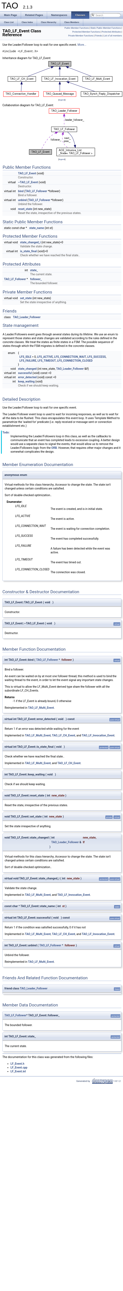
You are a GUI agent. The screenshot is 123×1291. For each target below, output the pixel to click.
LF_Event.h (17, 1063)
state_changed (27, 368)
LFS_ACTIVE (45, 356)
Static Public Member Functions (105, 28)
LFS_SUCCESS (96, 356)
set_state (26, 298)
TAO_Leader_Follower (26, 317)
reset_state (25, 209)
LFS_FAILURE (27, 360)
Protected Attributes (111, 32)
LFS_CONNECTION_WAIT (70, 356)
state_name (36, 228)
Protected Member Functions (86, 32)
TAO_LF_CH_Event (63, 735)
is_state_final (28, 251)
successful (25, 373)
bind (20, 191)
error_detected (27, 377)
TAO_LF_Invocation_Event (98, 735)
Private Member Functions (80, 35)
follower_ (36, 279)
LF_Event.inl (18, 1071)
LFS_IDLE (25, 356)
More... (82, 44)
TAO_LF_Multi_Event (41, 707)
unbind (22, 200)
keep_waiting (26, 381)
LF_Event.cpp (19, 1067)
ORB (54, 447)
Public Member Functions (76, 28)
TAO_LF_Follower (36, 191)
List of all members (113, 35)
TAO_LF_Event (27, 173)
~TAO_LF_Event (28, 182)
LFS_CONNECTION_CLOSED (75, 360)
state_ (34, 270)
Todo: (5, 432)
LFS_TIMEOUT (47, 360)
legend (62, 100)
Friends (98, 35)
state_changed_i (30, 242)
